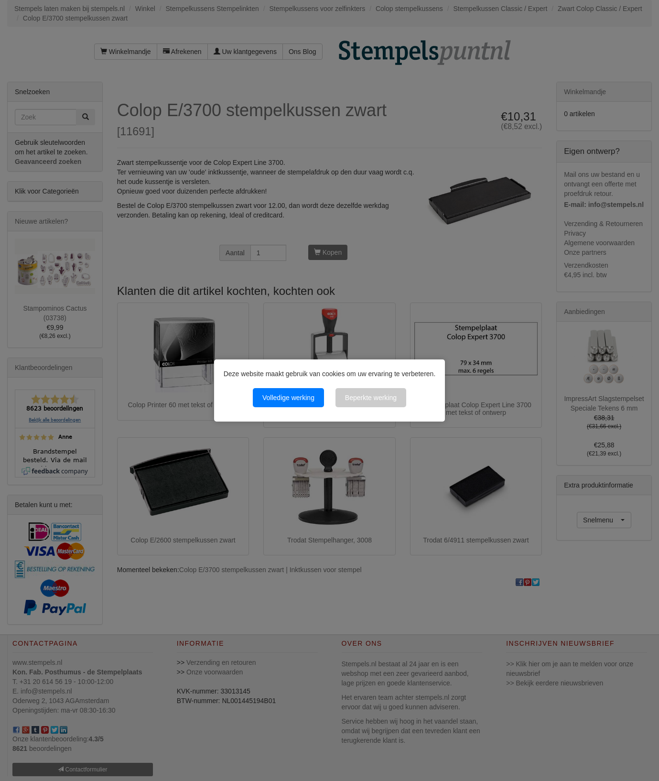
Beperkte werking (371, 397)
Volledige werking (288, 397)
